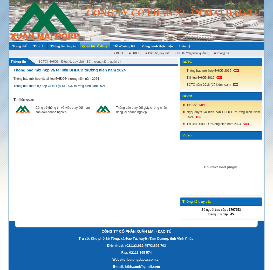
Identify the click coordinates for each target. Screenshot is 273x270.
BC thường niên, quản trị (193, 53)
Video (187, 135)
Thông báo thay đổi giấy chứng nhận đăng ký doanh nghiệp (141, 110)
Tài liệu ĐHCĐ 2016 (200, 77)
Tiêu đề (192, 105)
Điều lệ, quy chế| (73, 61)
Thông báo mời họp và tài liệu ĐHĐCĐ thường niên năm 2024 (69, 70)
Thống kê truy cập (196, 201)
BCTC (120, 53)
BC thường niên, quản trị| (103, 61)
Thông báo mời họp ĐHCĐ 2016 (209, 70)
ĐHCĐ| (54, 61)
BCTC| (43, 61)
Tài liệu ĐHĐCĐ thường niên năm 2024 (214, 124)
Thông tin (223, 53)
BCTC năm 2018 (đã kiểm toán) (209, 84)
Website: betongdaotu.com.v (135, 259)
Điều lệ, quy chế (159, 53)
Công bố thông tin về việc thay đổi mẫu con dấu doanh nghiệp (63, 110)
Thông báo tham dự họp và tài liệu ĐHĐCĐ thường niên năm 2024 (59, 86)
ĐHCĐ (136, 53)
